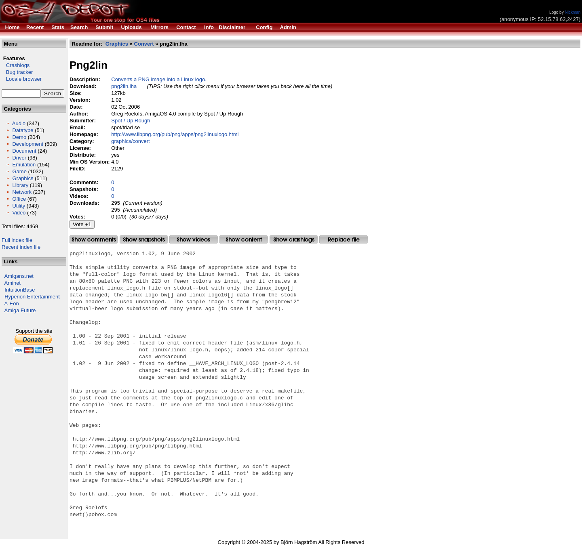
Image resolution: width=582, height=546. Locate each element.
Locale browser (22, 79)
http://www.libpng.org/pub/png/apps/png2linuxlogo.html (174, 134)
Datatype (22, 130)
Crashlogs (16, 65)
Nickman (572, 12)
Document (24, 151)
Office (19, 199)
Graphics (22, 178)
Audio (18, 123)
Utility (18, 206)
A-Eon (11, 303)
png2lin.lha (124, 86)
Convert (144, 44)
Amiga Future (20, 310)
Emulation (24, 165)
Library (20, 185)
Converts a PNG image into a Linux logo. (159, 79)
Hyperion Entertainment (32, 297)
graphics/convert (130, 141)
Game (19, 171)
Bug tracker (17, 72)
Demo (19, 137)
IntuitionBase (19, 290)
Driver (19, 158)
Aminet (12, 283)
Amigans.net (19, 276)
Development (27, 144)
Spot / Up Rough (130, 121)
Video (18, 213)
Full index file (17, 240)
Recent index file (21, 247)
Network (22, 192)
